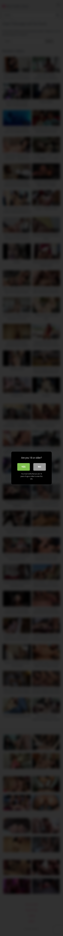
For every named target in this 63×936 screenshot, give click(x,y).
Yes (23, 466)
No (39, 466)
